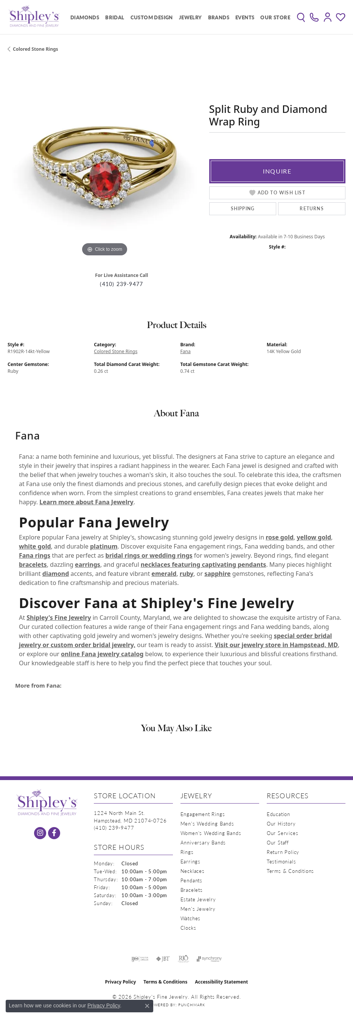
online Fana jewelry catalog (102, 654)
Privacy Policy (120, 982)
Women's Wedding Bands (210, 833)
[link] (314, 17)
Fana (185, 351)
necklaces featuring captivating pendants (203, 564)
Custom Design (152, 17)
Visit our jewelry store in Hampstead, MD (276, 645)
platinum (104, 546)
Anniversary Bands (203, 842)
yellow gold (314, 537)
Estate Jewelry (198, 899)
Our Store (275, 17)
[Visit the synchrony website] (209, 959)
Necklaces (192, 870)
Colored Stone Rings (35, 49)
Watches (190, 918)
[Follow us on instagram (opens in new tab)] (40, 833)
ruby (186, 573)
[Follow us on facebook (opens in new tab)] (54, 833)
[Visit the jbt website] (163, 959)
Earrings (190, 861)
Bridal (114, 17)
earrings (87, 564)
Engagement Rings (202, 814)
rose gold (280, 537)
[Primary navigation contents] (178, 17)
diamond (55, 573)
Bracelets (191, 889)
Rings (187, 851)
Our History (281, 823)
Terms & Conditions (290, 870)
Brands (218, 17)
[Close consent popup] (147, 1006)
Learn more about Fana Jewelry (86, 502)
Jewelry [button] (190, 17)
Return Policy (283, 851)
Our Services (283, 833)
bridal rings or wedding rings (149, 555)
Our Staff (278, 842)
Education (278, 814)
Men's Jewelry (198, 908)
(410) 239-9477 (121, 284)
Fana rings (34, 555)
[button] (301, 17)
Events (244, 17)
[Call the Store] (114, 827)
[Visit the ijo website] (139, 959)
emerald (163, 573)
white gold (35, 546)
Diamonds (84, 17)
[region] (105, 161)
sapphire (217, 573)
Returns (311, 208)
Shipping (243, 208)
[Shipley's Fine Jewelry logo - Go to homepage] (34, 17)
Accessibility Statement (221, 982)
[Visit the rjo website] (183, 959)
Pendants (191, 880)
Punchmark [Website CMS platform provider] (191, 1004)
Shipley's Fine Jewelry (58, 617)
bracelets (33, 564)
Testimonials (281, 861)
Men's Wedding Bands (207, 823)
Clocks (188, 927)
